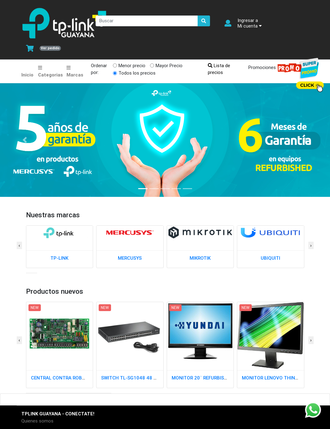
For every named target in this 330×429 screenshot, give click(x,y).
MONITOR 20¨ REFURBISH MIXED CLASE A (217, 378)
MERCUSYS (130, 258)
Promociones (273, 68)
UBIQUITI (270, 258)
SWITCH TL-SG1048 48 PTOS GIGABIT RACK (150, 378)
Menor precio (131, 65)
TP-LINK (59, 258)
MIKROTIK (200, 258)
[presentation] (19, 245)
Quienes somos (37, 421)
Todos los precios (137, 73)
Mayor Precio (169, 65)
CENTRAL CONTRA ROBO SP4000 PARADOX (78, 378)
